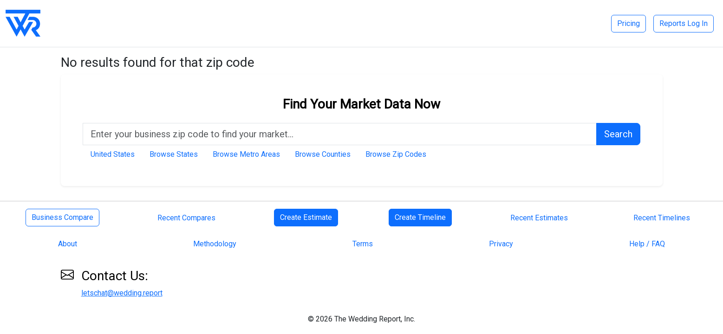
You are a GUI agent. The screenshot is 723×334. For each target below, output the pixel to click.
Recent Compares (186, 217)
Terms (362, 243)
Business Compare (62, 217)
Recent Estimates (539, 217)
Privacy (501, 243)
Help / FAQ (647, 243)
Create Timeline (420, 217)
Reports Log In (683, 23)
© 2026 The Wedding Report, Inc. (361, 319)
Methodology (214, 243)
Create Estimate (306, 217)
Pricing (628, 23)
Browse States (174, 154)
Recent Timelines (661, 217)
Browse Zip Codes (395, 154)
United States (113, 154)
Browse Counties (323, 154)
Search (618, 134)
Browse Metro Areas (246, 154)
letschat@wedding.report (122, 293)
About (67, 243)
